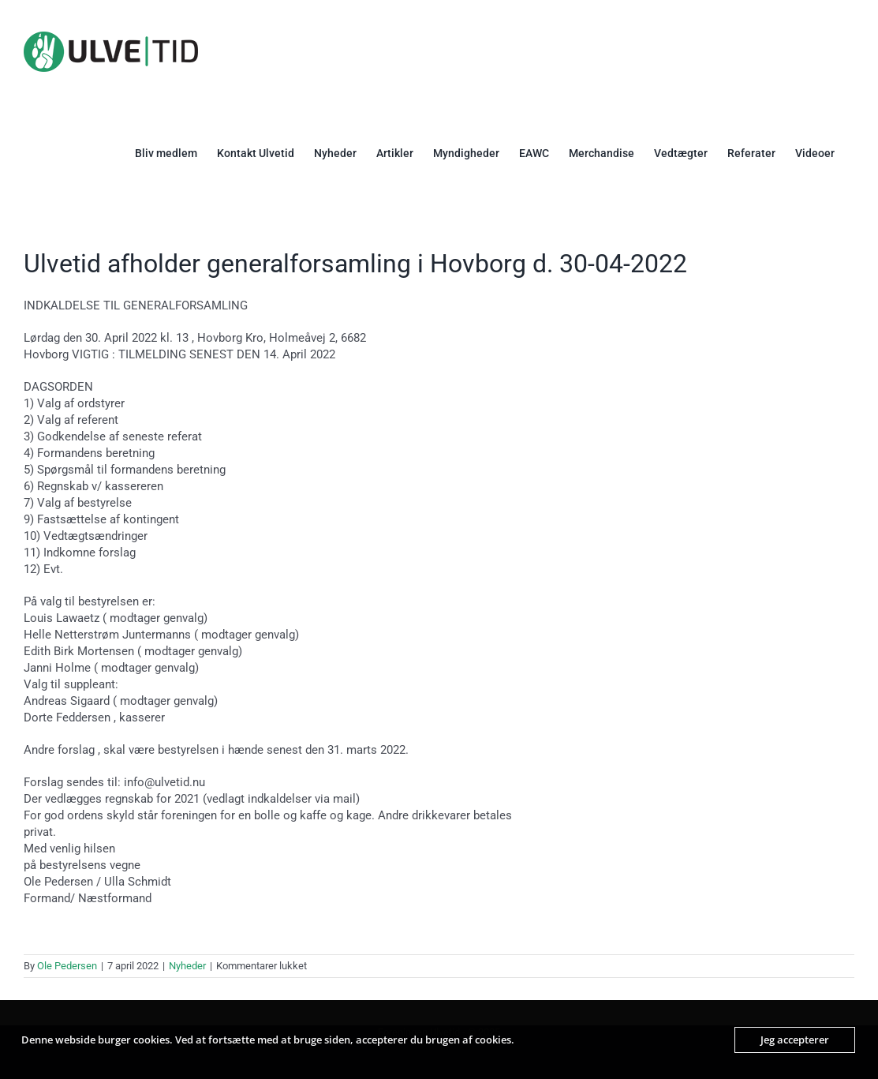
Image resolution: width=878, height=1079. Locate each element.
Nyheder (187, 966)
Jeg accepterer (794, 1039)
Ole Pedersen (67, 966)
